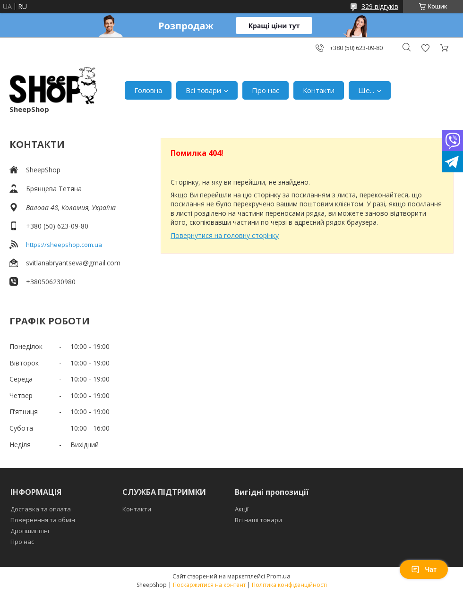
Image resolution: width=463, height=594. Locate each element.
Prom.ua (278, 576)
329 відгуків (379, 6)
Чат (424, 569)
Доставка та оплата (40, 509)
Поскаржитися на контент (209, 585)
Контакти (318, 90)
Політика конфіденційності (289, 585)
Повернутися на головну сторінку (225, 235)
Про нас (265, 90)
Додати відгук (425, 48)
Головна (148, 90)
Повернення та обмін (42, 520)
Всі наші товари (258, 520)
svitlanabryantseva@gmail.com (73, 262)
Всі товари (203, 90)
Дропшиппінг (30, 530)
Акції (242, 509)
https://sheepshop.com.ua (64, 244)
